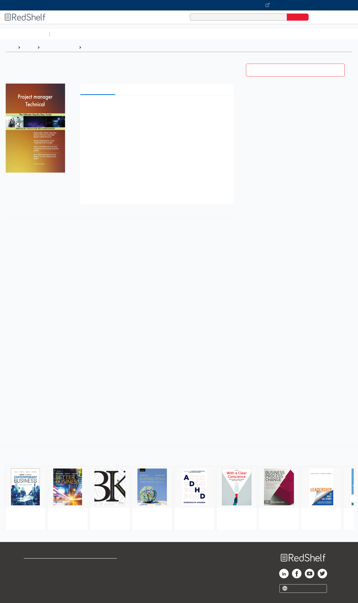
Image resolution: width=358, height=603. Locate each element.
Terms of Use (98, 564)
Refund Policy (98, 572)
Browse (28, 47)
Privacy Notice (37, 579)
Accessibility (97, 579)
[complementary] (179, 489)
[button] (157, 106)
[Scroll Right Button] (353, 498)
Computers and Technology (135, 34)
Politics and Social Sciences (234, 34)
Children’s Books (315, 34)
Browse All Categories (24, 34)
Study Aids (64, 34)
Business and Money (59, 47)
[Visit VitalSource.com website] (179, 5)
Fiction (268, 34)
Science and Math (93, 34)
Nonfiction (287, 34)
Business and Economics (184, 34)
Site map (31, 587)
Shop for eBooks (39, 564)
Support (31, 572)
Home (11, 47)
